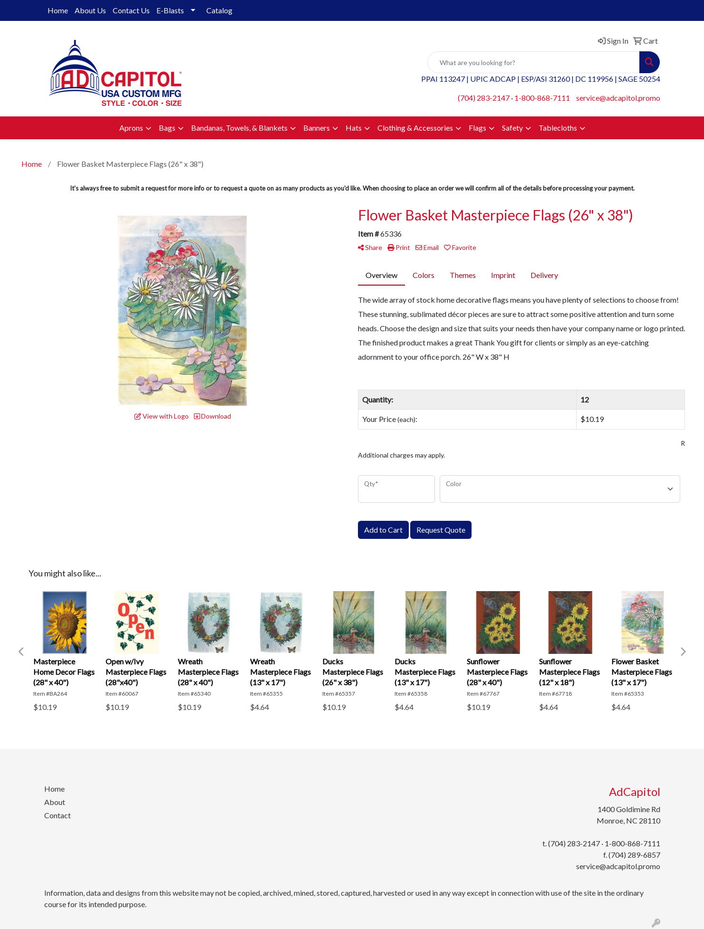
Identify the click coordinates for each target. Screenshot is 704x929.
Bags (167, 127)
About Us (90, 10)
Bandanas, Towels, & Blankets (239, 127)
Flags (477, 127)
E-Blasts (170, 10)
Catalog (219, 10)
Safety (512, 127)
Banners (316, 127)
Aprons (131, 127)
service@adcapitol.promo (618, 97)
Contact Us (131, 10)
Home (58, 10)
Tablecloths (558, 127)
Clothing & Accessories (415, 127)
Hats (354, 127)
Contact (57, 815)
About (54, 801)
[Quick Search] (533, 62)
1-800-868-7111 (542, 97)
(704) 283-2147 (484, 97)
